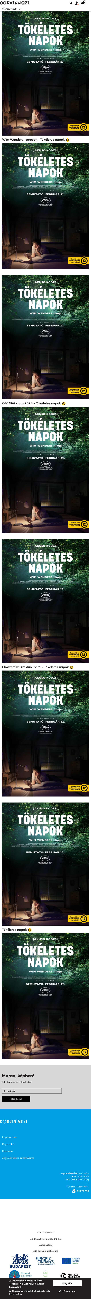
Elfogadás (67, 1283)
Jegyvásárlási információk (18, 1157)
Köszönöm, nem (67, 1291)
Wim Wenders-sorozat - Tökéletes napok (33, 139)
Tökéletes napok (14, 929)
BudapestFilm (45, 1245)
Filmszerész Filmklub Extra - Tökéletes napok (35, 667)
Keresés (71, 3)
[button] (78, 3)
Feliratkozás (16, 1099)
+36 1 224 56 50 (80, 1176)
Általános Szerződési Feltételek (45, 1239)
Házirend (7, 1151)
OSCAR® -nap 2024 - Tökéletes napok (31, 403)
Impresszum (9, 1137)
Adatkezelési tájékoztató (45, 1251)
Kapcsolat (8, 1144)
